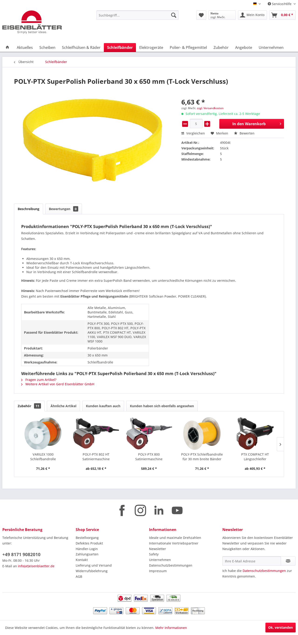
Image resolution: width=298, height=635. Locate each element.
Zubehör (29, 406)
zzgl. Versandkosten (210, 108)
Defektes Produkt (89, 543)
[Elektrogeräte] (151, 47)
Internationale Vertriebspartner (173, 543)
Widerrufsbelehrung (92, 571)
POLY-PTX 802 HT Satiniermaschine (96, 456)
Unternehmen (160, 560)
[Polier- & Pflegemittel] (188, 47)
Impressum (158, 571)
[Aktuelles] (25, 47)
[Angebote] (243, 47)
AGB (79, 576)
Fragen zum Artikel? (38, 379)
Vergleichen (193, 133)
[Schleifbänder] (120, 47)
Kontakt (82, 560)
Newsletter (157, 549)
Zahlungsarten (87, 554)
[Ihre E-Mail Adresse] (251, 561)
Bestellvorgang (87, 537)
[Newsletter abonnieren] (288, 561)
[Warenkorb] (282, 15)
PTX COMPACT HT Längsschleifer (255, 456)
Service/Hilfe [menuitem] (280, 4)
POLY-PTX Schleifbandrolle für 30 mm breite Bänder (202, 456)
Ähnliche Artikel (63, 406)
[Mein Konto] (252, 15)
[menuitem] (137, 15)
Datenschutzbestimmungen (170, 565)
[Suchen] (174, 15)
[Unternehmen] (271, 47)
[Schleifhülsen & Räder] (81, 47)
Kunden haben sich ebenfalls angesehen (162, 406)
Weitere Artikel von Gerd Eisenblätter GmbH (57, 384)
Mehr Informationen (171, 627)
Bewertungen (63, 209)
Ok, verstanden (280, 627)
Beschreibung (28, 209)
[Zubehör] (221, 47)
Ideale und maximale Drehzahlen (175, 537)
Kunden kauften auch (103, 406)
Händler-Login (87, 549)
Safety (154, 554)
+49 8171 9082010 (21, 554)
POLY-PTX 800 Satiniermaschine (149, 456)
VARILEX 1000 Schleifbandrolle (43, 456)
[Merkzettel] (201, 15)
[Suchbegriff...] (137, 15)
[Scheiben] (47, 47)
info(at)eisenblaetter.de (36, 566)
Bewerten (244, 133)
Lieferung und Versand (94, 565)
